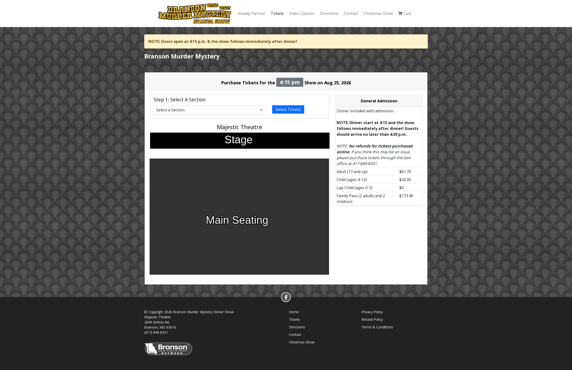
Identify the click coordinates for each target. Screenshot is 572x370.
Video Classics (301, 13)
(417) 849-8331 (156, 332)
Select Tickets (288, 109)
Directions (329, 13)
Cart (404, 13)
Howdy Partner (251, 13)
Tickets (277, 13)
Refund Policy (372, 319)
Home (294, 312)
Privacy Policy (372, 312)
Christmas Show (378, 13)
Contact (351, 13)
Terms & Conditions (377, 327)
